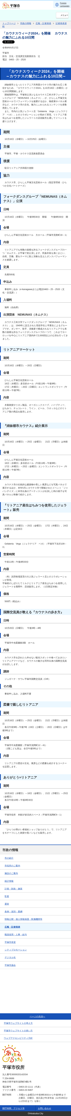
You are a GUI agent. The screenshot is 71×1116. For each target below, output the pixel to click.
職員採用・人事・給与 (16, 934)
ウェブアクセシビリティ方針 (18, 1038)
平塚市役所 (13, 1067)
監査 (7, 896)
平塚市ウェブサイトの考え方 (18, 1023)
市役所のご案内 (12, 865)
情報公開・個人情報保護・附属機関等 (23, 919)
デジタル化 (10, 957)
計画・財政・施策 (13, 888)
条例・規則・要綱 (13, 911)
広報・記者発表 (43, 23)
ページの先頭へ (37, 1016)
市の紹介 (9, 858)
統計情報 (9, 881)
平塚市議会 (10, 965)
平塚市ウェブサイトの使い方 (18, 1030)
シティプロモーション (16, 950)
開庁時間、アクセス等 (13, 1108)
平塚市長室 (10, 942)
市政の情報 (25, 23)
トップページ (9, 23)
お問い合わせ (44, 1108)
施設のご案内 (11, 873)
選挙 (7, 904)
